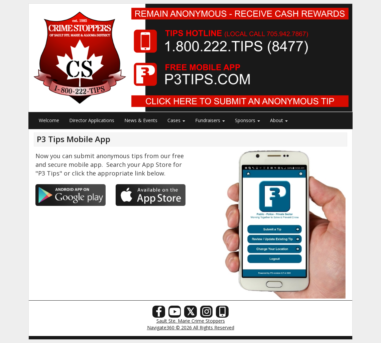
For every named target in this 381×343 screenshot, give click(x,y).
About (279, 120)
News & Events (140, 120)
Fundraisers (210, 120)
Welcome (49, 120)
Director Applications (91, 120)
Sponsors (247, 120)
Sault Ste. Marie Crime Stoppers (190, 321)
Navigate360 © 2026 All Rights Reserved (190, 327)
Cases (176, 120)
